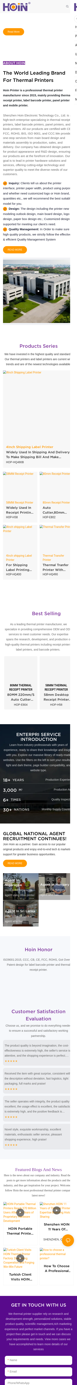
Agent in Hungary (54, 884)
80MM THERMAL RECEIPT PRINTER (20, 687)
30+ (7, 809)
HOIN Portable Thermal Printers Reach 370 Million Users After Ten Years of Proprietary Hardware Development (20, 1219)
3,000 (10, 790)
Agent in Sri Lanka (20, 911)
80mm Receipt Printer (56, 502)
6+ (6, 800)
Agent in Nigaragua (13, 882)
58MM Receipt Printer (19, 502)
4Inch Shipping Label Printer (29, 447)
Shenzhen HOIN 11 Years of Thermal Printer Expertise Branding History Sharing (57, 1219)
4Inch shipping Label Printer (19, 557)
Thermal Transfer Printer (53, 557)
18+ (6, 780)
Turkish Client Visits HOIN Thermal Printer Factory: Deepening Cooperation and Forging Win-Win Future (20, 1257)
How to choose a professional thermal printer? (57, 1257)
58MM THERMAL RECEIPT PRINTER (56, 687)
